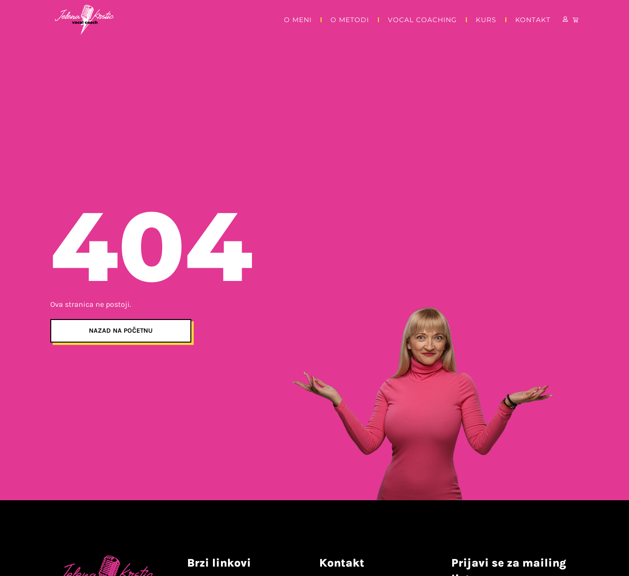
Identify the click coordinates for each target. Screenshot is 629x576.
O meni (298, 20)
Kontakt (532, 20)
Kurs (486, 20)
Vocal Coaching (422, 20)
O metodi (349, 20)
